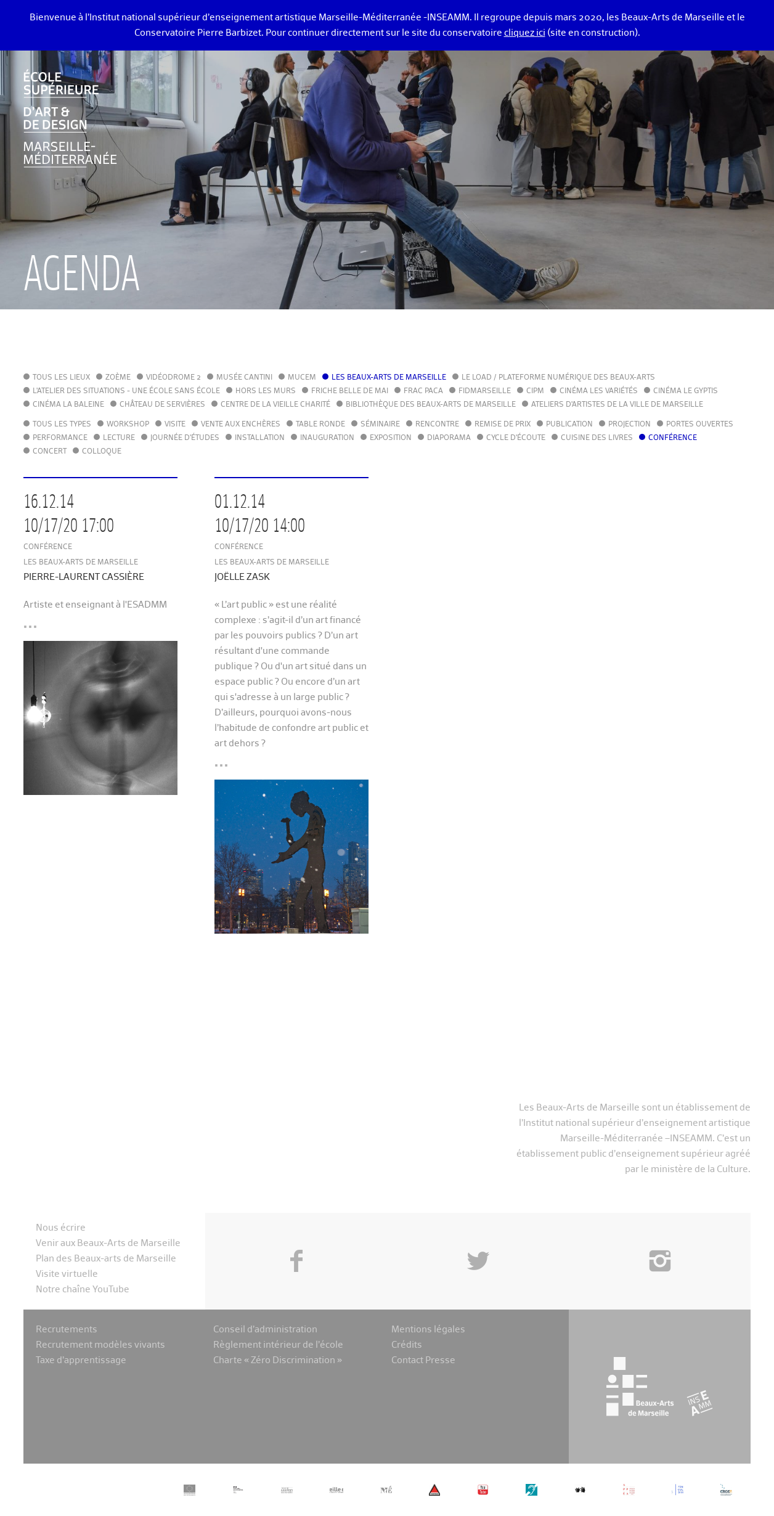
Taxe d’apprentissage (81, 1360)
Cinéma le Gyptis (685, 391)
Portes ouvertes (699, 424)
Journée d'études (184, 438)
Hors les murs (265, 391)
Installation (260, 438)
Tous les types (62, 424)
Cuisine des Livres (597, 438)
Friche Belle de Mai (349, 391)
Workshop (128, 424)
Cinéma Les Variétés (599, 391)
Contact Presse (423, 1360)
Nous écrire (61, 1228)
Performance (60, 438)
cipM (535, 391)
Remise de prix (503, 424)
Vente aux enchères (240, 424)
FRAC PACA (423, 391)
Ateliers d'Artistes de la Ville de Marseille (617, 405)
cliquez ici (524, 33)
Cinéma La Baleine (68, 405)
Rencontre (437, 424)
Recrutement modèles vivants (100, 1345)
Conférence (672, 438)
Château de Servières (162, 405)
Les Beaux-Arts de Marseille (389, 377)
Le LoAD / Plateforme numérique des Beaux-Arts (558, 377)
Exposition (391, 438)
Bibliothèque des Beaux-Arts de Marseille (431, 405)
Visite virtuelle (67, 1274)
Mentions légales (428, 1329)
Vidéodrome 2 (173, 377)
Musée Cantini (244, 377)
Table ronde (320, 424)
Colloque (101, 451)
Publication (569, 424)
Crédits (406, 1345)
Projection (629, 424)
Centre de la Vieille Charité (275, 405)
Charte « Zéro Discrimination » (277, 1360)
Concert (50, 451)
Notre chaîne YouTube (82, 1289)
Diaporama (449, 438)
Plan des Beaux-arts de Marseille (106, 1258)
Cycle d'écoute (515, 438)
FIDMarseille (484, 391)
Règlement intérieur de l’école (278, 1345)
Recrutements (66, 1329)
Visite (175, 424)
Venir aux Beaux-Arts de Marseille (108, 1243)
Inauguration (327, 438)
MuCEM (302, 377)
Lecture (119, 438)
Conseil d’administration (265, 1329)
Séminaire (380, 424)
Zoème (118, 377)
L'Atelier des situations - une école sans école (126, 391)
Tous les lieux (61, 377)
